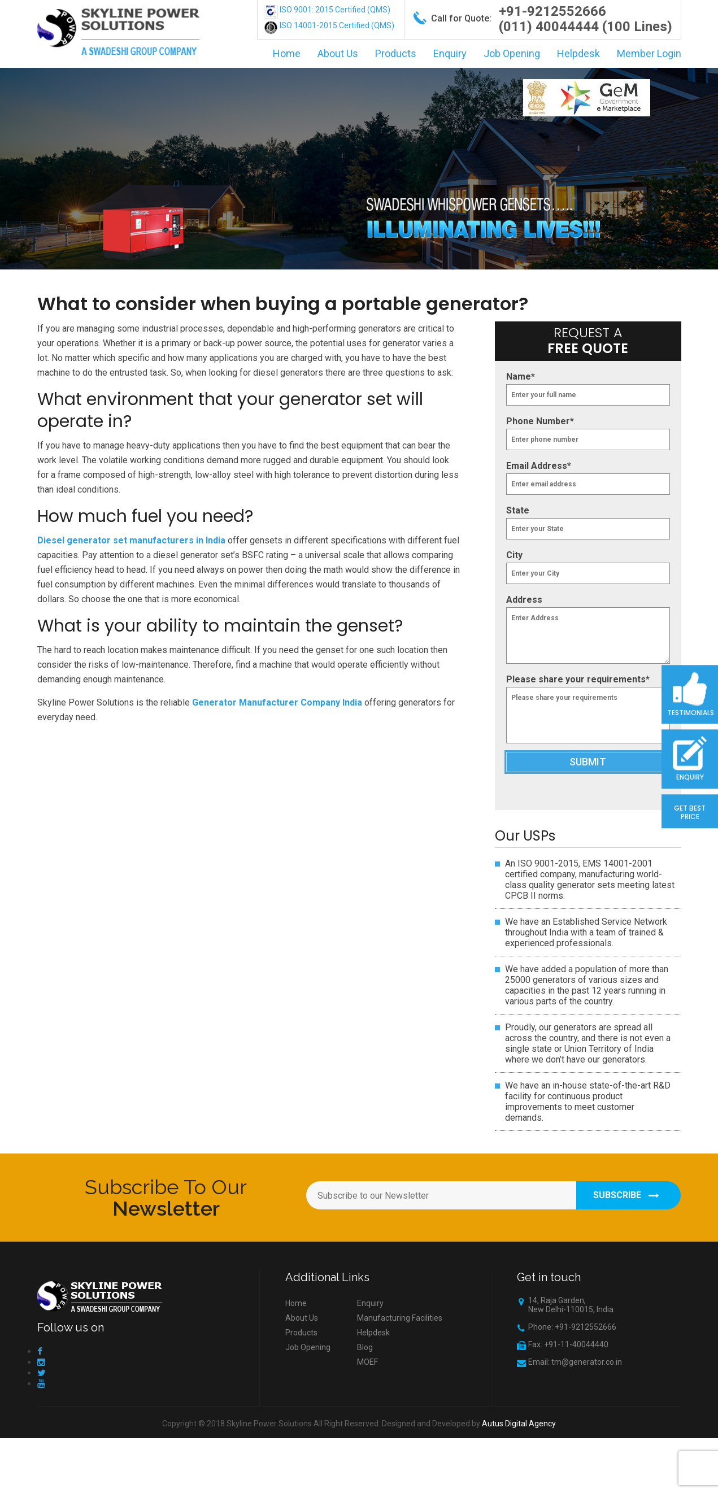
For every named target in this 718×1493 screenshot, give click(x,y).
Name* (520, 376)
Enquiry (450, 53)
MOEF (367, 1361)
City (514, 555)
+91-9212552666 (552, 11)
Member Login (649, 53)
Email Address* (538, 465)
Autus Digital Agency (519, 1423)
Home (287, 53)
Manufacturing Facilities (399, 1317)
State (517, 510)
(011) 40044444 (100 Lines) (585, 26)
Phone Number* (540, 421)
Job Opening (512, 53)
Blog (365, 1347)
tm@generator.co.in (586, 1361)
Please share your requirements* (578, 679)
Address (524, 599)
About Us (337, 53)
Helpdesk (578, 53)
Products (395, 53)
